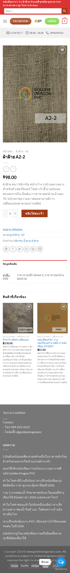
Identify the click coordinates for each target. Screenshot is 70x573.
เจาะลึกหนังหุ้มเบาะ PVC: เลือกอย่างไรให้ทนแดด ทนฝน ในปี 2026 (34, 523)
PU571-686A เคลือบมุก (16, 339)
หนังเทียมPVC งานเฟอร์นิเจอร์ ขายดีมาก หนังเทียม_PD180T (52, 343)
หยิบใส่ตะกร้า (34, 213)
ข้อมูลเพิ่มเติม (10, 263)
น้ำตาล (27, 240)
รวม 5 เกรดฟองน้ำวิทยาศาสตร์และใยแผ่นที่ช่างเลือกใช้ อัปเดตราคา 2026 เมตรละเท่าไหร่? (33, 495)
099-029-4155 (20, 427)
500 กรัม (18, 240)
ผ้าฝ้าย (35, 240)
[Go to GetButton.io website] (61, 569)
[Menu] (5, 21)
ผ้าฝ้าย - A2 (22, 151)
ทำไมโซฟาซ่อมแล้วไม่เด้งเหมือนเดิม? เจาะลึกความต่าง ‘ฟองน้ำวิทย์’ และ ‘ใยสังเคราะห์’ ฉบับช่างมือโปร (32, 509)
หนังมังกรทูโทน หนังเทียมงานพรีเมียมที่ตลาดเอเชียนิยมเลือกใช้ (32, 535)
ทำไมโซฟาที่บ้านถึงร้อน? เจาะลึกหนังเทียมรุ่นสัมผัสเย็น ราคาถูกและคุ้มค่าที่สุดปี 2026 (32, 483)
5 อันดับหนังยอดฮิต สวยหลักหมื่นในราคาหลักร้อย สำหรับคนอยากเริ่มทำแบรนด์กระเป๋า (35, 459)
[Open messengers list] (61, 562)
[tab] (35, 264)
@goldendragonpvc (29, 432)
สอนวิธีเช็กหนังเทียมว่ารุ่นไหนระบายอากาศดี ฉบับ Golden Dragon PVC (32, 471)
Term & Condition (14, 412)
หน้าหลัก (7, 151)
